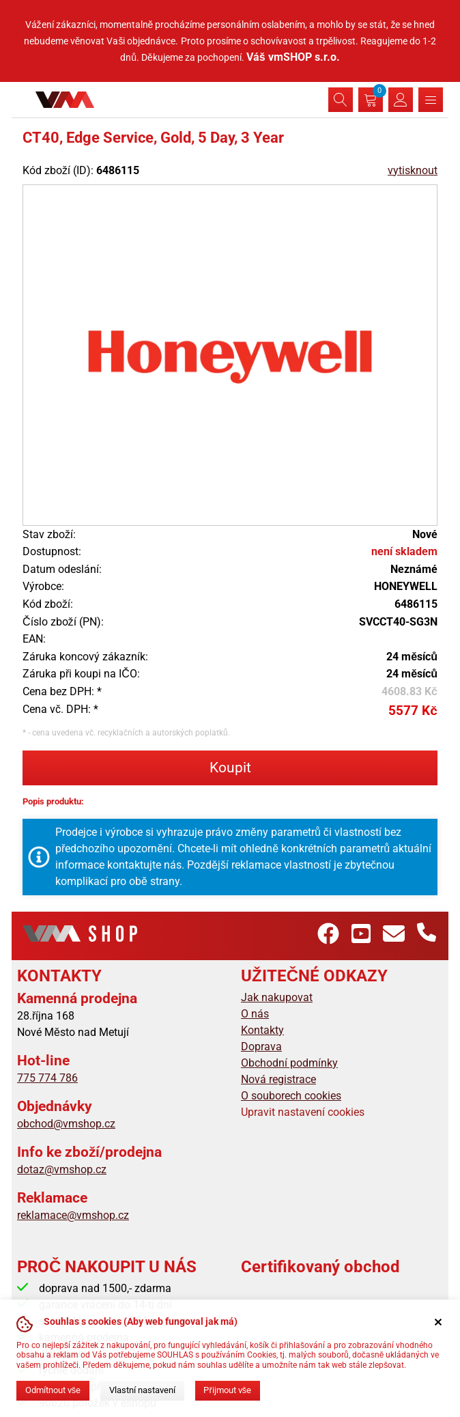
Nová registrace (278, 1079)
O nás (255, 1013)
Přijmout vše (227, 1390)
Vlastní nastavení (142, 1390)
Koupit (230, 767)
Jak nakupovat (277, 997)
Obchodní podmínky (289, 1062)
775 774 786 (47, 1077)
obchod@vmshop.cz (66, 1123)
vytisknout (412, 170)
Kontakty (262, 1030)
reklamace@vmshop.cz (73, 1215)
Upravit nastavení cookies (302, 1112)
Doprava (261, 1046)
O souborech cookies (291, 1095)
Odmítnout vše (53, 1390)
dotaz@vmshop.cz (61, 1169)
